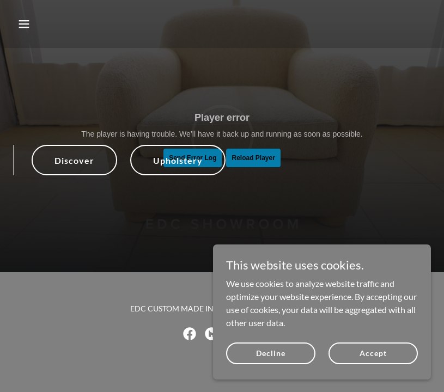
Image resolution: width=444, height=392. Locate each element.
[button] (61, 24)
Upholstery (178, 160)
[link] (189, 334)
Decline (270, 353)
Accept (373, 353)
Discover (74, 160)
